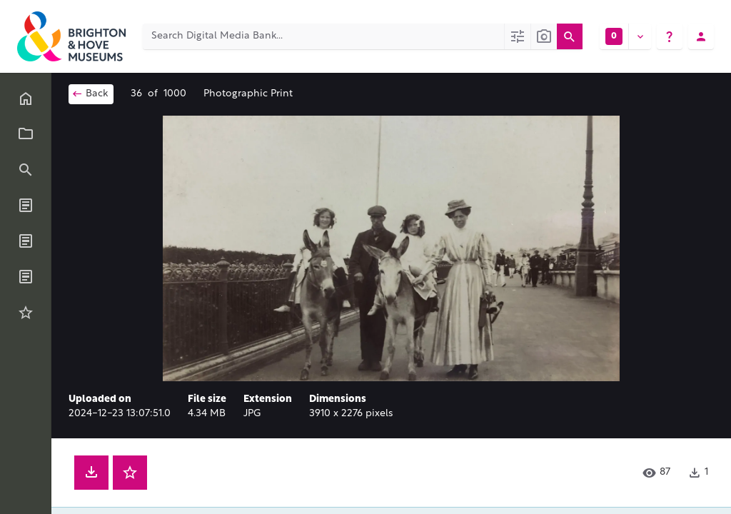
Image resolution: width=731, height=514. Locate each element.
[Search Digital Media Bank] (323, 36)
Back (89, 93)
